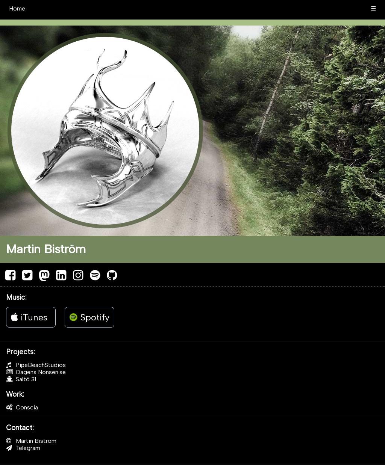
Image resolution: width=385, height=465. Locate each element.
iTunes (29, 317)
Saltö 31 (21, 379)
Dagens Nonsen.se (36, 372)
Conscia (22, 407)
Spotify (89, 317)
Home (17, 8)
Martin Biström (31, 440)
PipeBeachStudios (36, 364)
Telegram (23, 447)
